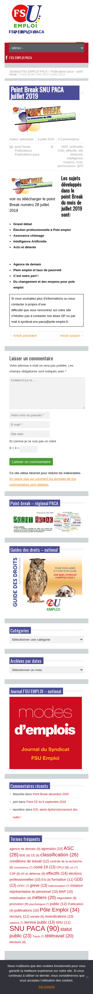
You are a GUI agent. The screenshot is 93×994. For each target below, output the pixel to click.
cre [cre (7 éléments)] (74, 873)
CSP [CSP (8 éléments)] (14, 879)
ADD (64, 146)
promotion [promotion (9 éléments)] (18, 910)
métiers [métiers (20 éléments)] (44, 903)
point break (22, 146)
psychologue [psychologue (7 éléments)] (39, 909)
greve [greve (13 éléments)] (38, 891)
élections (76, 154)
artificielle (76, 146)
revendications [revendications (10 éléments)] (59, 922)
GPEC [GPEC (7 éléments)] (23, 891)
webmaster (27, 139)
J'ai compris (46, 986)
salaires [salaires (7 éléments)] (16, 928)
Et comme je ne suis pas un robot (32, 447)
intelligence (75, 158)
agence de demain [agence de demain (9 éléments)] (24, 854)
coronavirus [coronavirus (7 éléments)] (23, 873)
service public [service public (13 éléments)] (39, 928)
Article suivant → (72, 335)
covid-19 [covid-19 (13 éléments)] (44, 873)
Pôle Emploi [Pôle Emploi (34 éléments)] (59, 916)
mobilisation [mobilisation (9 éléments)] (20, 904)
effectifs (71, 150)
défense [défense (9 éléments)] (37, 879)
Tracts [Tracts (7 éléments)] (38, 942)
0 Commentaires (68, 139)
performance (66, 166)
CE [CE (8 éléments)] (35, 861)
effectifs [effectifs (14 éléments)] (57, 879)
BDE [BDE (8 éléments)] (24, 861)
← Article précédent (23, 335)
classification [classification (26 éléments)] (59, 860)
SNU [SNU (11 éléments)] (63, 928)
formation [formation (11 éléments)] (62, 885)
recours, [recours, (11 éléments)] (19, 922)
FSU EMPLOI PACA (20, 57)
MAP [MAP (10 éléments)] (66, 897)
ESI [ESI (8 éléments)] (46, 885)
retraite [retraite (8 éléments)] (37, 922)
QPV (80, 166)
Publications (23, 150)
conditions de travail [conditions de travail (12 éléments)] (29, 867)
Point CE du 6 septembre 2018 (46, 807)
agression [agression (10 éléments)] (52, 854)
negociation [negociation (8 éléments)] (67, 904)
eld (81, 150)
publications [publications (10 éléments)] (26, 916)
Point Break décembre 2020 (51, 800)
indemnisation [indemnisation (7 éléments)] (58, 891)
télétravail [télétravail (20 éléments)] (59, 941)
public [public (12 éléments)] (58, 909)
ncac (79, 162)
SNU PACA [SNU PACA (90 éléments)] (34, 934)
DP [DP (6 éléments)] (25, 879)
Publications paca (27, 154)
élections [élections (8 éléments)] (17, 948)
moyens (68, 162)
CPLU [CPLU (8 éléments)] (63, 873)
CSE (61, 150)
